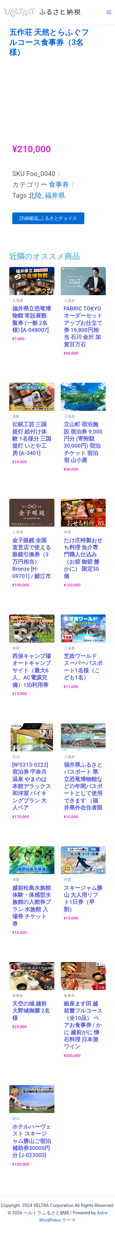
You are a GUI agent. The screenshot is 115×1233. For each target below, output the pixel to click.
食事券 (59, 184)
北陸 (35, 195)
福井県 (55, 195)
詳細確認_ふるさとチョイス (48, 218)
